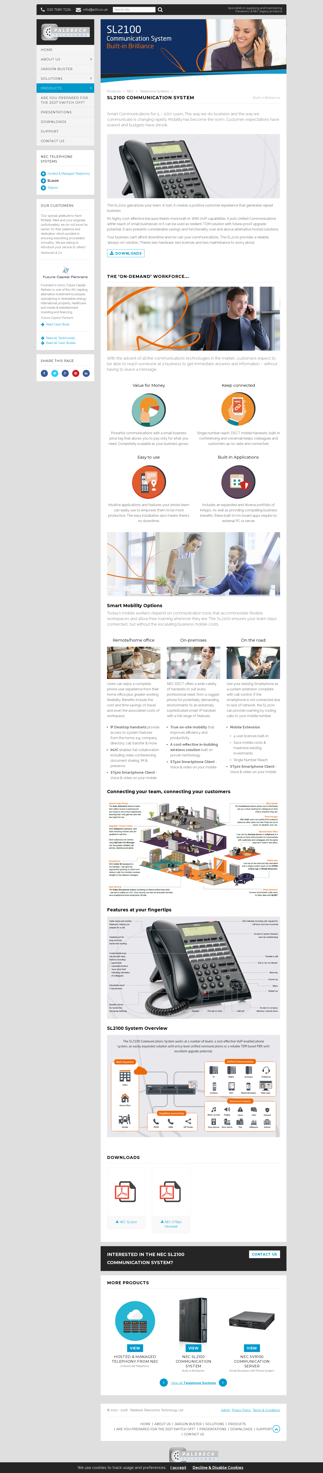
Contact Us (264, 1254)
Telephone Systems (154, 91)
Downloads (126, 253)
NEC (130, 91)
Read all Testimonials (58, 338)
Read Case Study (55, 324)
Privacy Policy (241, 1410)
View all (193, 1383)
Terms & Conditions (266, 1410)
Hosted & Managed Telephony (65, 173)
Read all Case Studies (58, 343)
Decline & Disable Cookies (218, 1468)
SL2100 (50, 180)
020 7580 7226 (59, 9)
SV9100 (49, 187)
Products (114, 91)
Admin (225, 1410)
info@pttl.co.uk (95, 9)
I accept (178, 1468)
